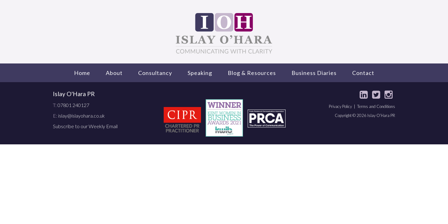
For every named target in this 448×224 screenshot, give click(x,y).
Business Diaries (314, 72)
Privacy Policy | (343, 106)
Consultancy (155, 72)
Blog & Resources (252, 72)
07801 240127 (73, 105)
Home (82, 72)
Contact (363, 72)
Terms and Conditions (376, 106)
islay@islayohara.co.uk (81, 116)
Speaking (200, 72)
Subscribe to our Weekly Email (85, 126)
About (114, 72)
